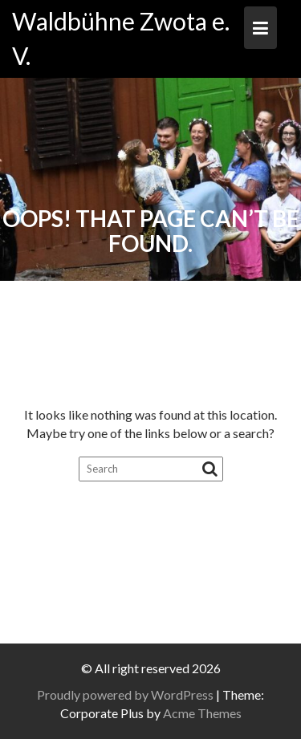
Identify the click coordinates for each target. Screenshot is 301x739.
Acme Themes (202, 713)
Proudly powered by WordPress (125, 694)
